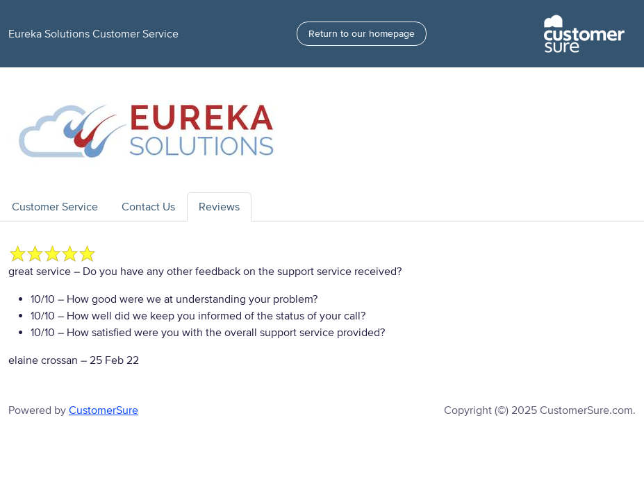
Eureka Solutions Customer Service (93, 34)
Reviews (219, 207)
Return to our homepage (361, 34)
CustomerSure (103, 410)
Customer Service (55, 207)
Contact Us (148, 207)
